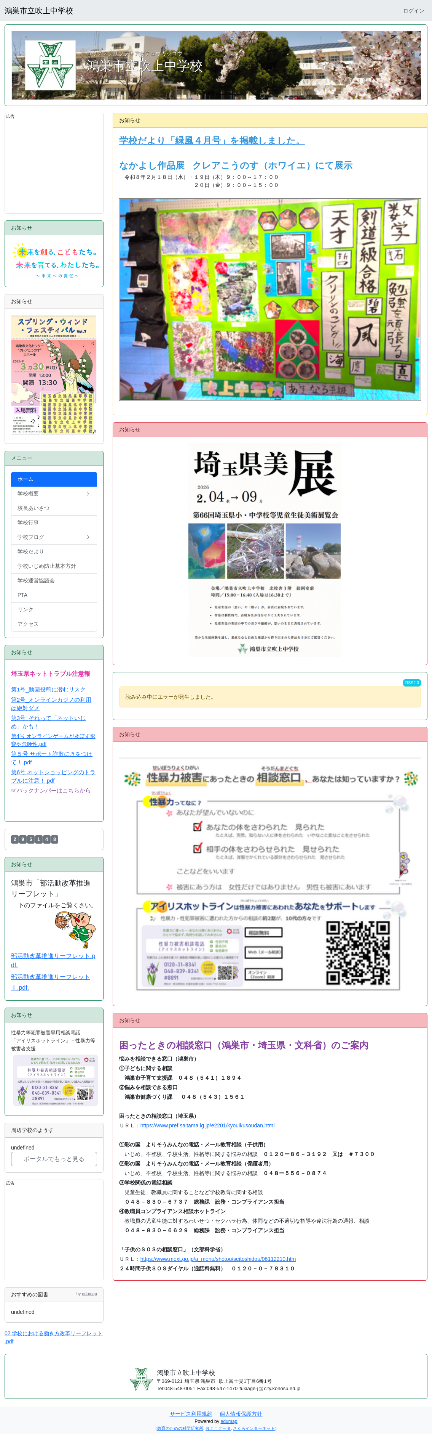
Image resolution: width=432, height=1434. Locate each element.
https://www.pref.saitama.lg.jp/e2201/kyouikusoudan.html (207, 1125)
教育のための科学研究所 (180, 1428)
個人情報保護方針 (241, 1414)
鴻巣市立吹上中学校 (39, 10)
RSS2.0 (412, 682)
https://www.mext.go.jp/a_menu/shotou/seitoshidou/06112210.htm (218, 1259)
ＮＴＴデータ (218, 1428)
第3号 (20, 718)
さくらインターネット (254, 1428)
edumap (89, 1293)
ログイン (413, 11)
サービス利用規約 (191, 1414)
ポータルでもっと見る (54, 1159)
